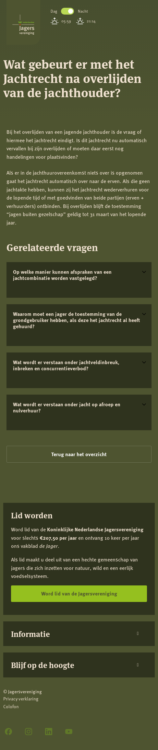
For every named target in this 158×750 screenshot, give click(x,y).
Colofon (11, 706)
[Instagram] (28, 731)
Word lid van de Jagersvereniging (79, 593)
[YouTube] (69, 731)
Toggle (67, 11)
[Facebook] (8, 731)
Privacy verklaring (20, 698)
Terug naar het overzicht (79, 454)
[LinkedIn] (48, 731)
